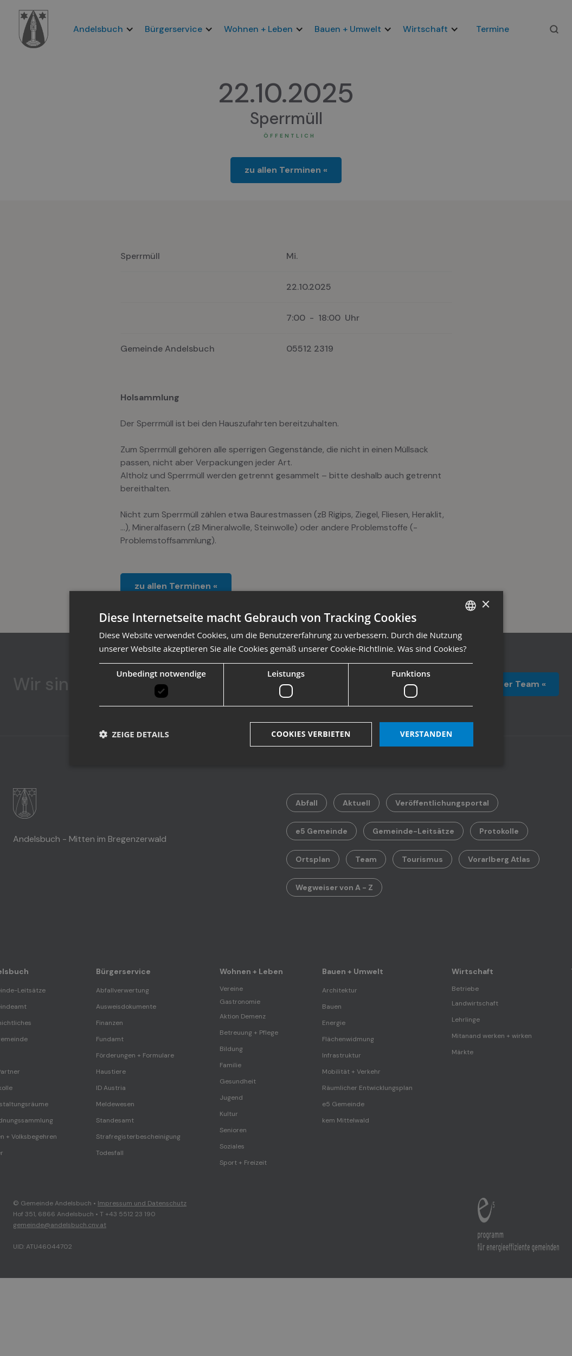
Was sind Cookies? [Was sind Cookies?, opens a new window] (432, 648)
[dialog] (286, 678)
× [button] (485, 605)
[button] (134, 734)
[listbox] (470, 605)
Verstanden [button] (426, 734)
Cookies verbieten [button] (311, 734)
